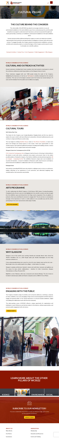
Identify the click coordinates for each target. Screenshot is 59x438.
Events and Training (36, 436)
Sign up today (29, 417)
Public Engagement (39, 52)
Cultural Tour (20, 52)
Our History (9, 433)
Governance (9, 436)
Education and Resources (37, 433)
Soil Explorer (31, 76)
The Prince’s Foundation (39, 141)
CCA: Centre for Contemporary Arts (15, 153)
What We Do (9, 430)
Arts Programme (29, 52)
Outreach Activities (11, 52)
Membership (34, 430)
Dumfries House (24, 141)
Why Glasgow (49, 52)
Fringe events (11, 311)
